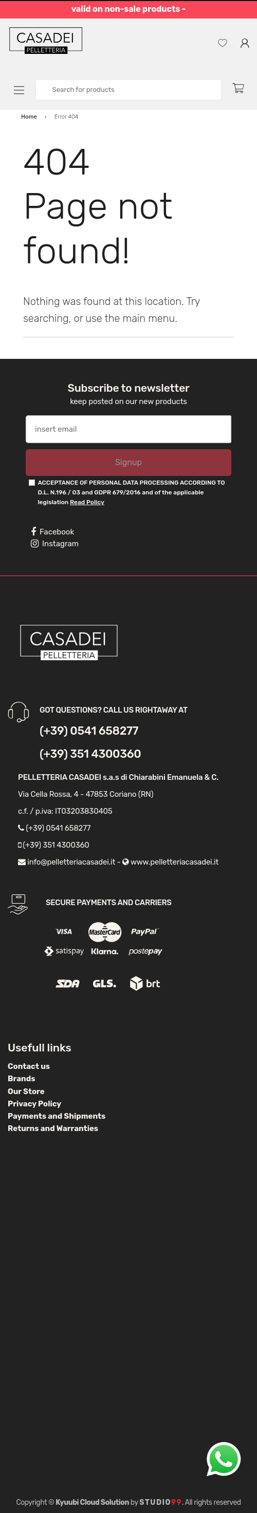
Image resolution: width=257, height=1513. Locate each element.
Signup (128, 462)
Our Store (26, 1091)
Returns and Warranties (53, 1128)
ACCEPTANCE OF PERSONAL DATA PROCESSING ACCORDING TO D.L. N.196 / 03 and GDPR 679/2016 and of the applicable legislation (131, 492)
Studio (160, 1502)
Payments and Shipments (56, 1116)
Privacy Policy (34, 1103)
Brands (21, 1078)
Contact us (29, 1066)
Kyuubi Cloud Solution (92, 1502)
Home (29, 116)
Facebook (52, 532)
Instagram (55, 543)
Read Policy (87, 502)
